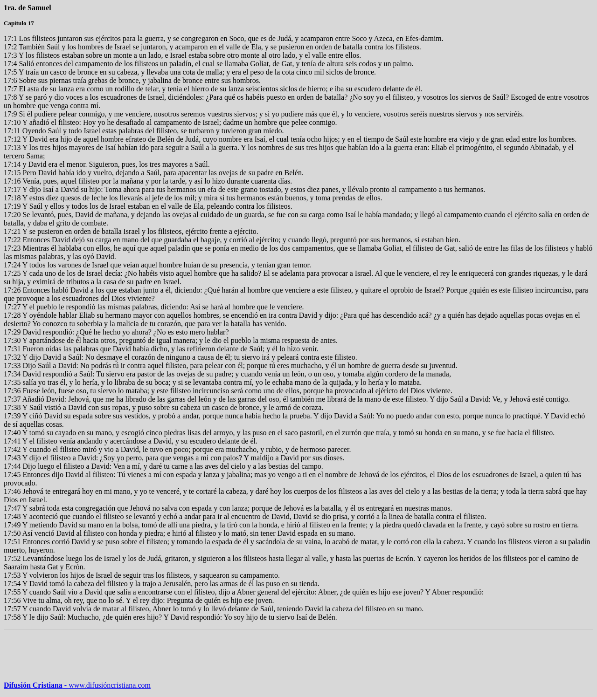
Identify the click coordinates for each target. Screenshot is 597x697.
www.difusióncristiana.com (106, 685)
